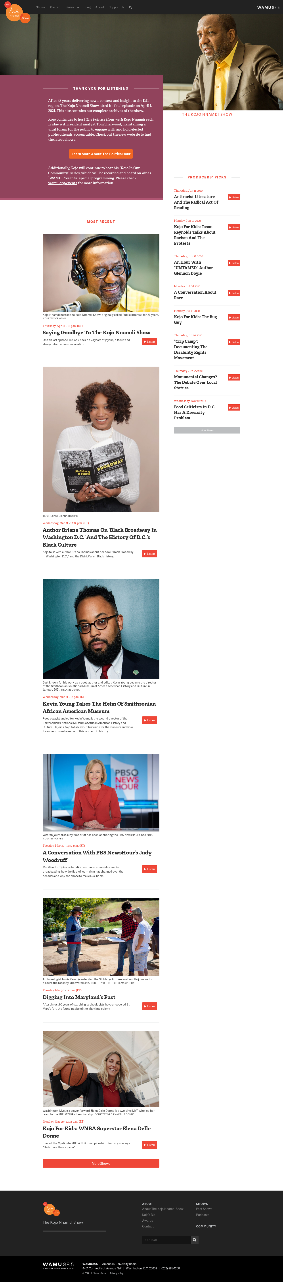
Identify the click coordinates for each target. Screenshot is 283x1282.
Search (194, 1240)
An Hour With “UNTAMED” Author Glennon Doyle (193, 268)
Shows (40, 7)
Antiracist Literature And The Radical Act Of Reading (196, 202)
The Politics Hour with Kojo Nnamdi (115, 119)
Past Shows (204, 1209)
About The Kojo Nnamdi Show (163, 1209)
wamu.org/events (62, 183)
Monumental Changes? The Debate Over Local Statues (195, 382)
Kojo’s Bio (148, 1215)
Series (70, 7)
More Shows (101, 1163)
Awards (147, 1220)
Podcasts (202, 1215)
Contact (148, 1226)
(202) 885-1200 (170, 1268)
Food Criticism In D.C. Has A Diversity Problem (195, 412)
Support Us (116, 7)
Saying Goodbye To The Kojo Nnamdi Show (96, 332)
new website (129, 134)
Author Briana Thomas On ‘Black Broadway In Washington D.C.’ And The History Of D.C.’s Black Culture (100, 537)
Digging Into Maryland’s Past (79, 997)
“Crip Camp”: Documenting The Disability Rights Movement (190, 350)
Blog (87, 7)
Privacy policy (116, 1273)
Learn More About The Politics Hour (101, 153)
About (99, 7)
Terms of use (100, 1273)
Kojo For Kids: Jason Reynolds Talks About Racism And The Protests (195, 235)
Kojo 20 (55, 7)
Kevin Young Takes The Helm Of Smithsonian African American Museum (99, 707)
